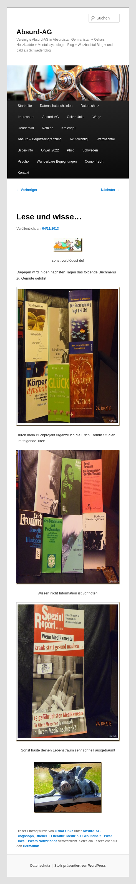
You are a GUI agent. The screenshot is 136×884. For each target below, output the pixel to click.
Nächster (110, 190)
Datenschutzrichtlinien (56, 106)
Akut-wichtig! (79, 139)
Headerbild (26, 128)
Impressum (26, 117)
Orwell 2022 (50, 150)
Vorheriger (26, 190)
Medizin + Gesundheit (83, 836)
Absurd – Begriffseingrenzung (40, 139)
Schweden (90, 150)
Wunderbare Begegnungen (57, 161)
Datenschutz (89, 106)
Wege (96, 117)
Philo (70, 150)
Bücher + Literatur (50, 836)
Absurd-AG (34, 32)
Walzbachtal (106, 139)
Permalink (31, 846)
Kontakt (23, 173)
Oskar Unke (75, 117)
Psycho (23, 161)
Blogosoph (25, 836)
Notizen (47, 128)
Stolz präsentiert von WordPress (80, 866)
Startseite (25, 106)
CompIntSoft (94, 161)
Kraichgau (68, 128)
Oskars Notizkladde (41, 841)
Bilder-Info (25, 150)
